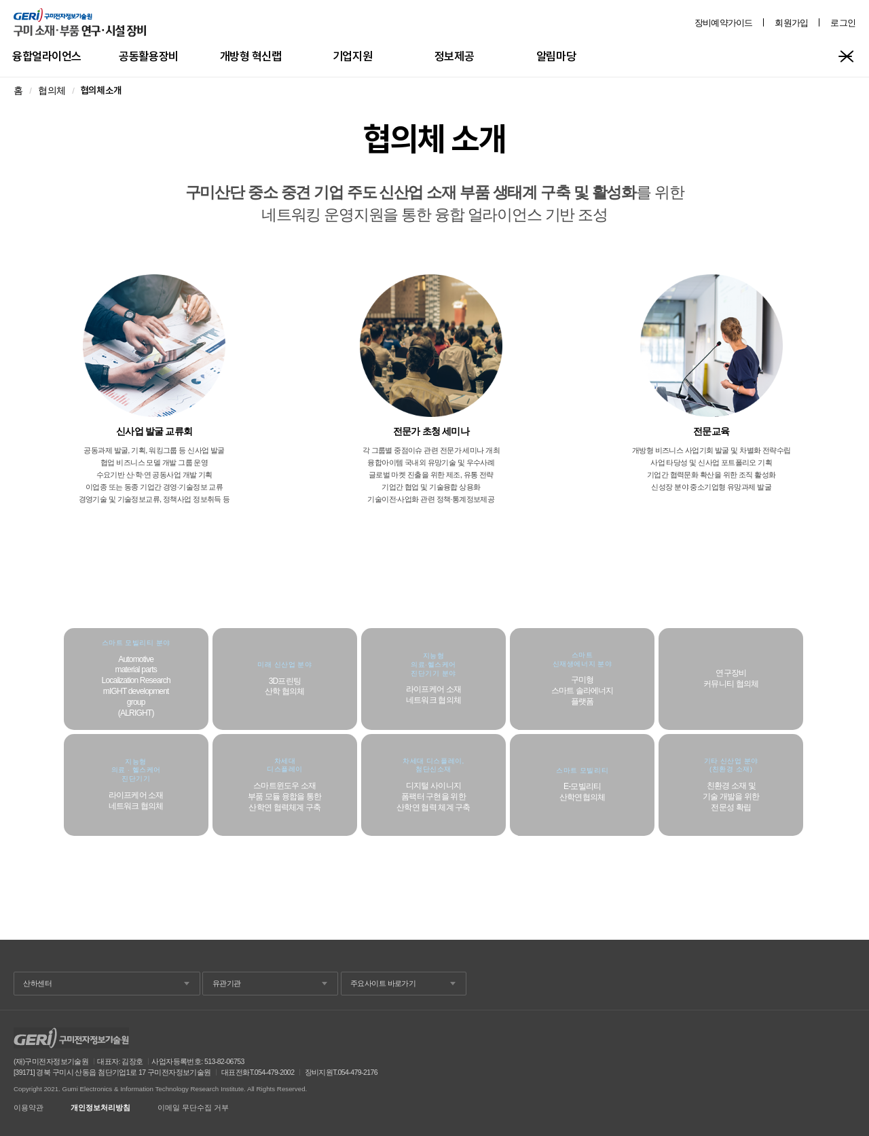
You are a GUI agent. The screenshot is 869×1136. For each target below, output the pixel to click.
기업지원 (352, 56)
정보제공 (454, 56)
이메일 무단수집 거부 (193, 1108)
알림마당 (556, 56)
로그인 (842, 22)
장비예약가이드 (724, 22)
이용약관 (28, 1108)
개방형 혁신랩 (251, 56)
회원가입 (791, 22)
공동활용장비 (148, 56)
